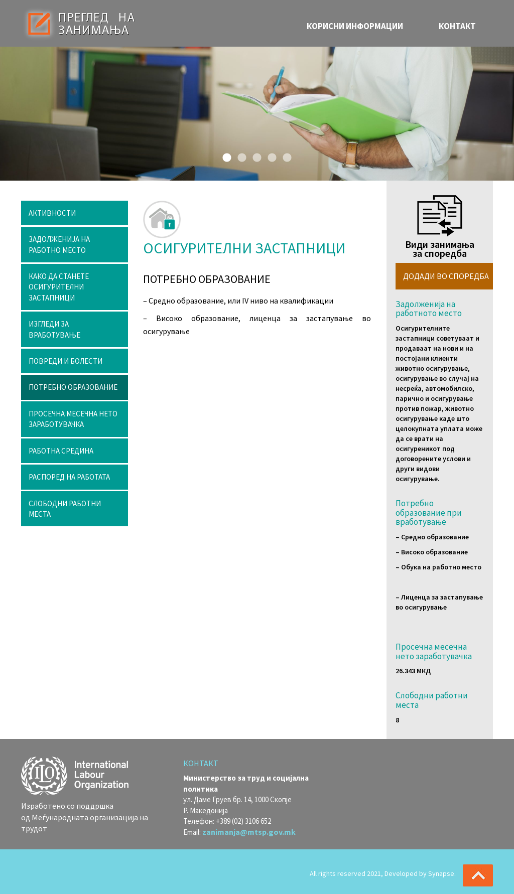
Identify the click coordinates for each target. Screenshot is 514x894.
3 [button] (254, 155)
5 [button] (284, 155)
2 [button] (239, 155)
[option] (257, 114)
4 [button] (269, 155)
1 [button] (224, 155)
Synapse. (442, 873)
